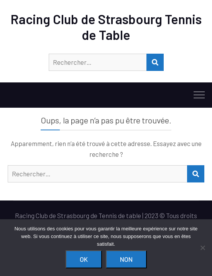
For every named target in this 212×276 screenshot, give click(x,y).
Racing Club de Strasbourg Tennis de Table (106, 27)
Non (126, 259)
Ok (84, 259)
